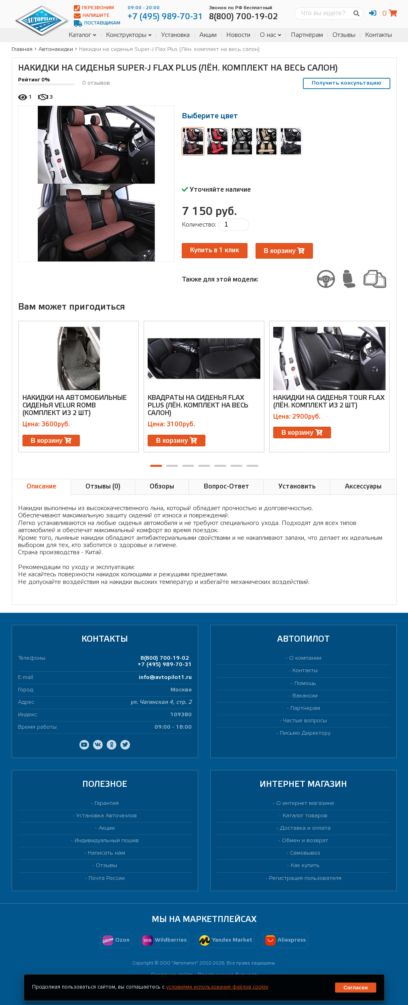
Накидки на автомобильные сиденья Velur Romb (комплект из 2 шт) (74, 405)
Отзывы (344, 35)
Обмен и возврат (305, 840)
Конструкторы (129, 35)
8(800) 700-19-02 (164, 658)
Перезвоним (94, 8)
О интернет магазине (305, 803)
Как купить (305, 865)
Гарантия (107, 803)
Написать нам (106, 853)
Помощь (305, 683)
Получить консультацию (347, 83)
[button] (156, 466)
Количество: (199, 225)
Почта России (107, 878)
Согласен (355, 988)
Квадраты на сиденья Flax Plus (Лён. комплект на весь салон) (198, 405)
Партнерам (305, 708)
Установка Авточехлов (106, 816)
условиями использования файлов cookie (217, 987)
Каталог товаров (305, 816)
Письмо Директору (305, 733)
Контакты (378, 35)
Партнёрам (307, 35)
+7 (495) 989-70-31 (165, 664)
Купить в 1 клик (214, 250)
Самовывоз (305, 853)
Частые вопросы (305, 720)
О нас (270, 35)
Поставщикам (97, 23)
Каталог (82, 35)
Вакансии (305, 696)
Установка (175, 35)
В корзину (284, 250)
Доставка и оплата (305, 828)
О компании (305, 658)
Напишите (92, 15)
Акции (208, 35)
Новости (238, 35)
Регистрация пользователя (305, 878)
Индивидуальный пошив (107, 840)
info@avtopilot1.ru (165, 677)
